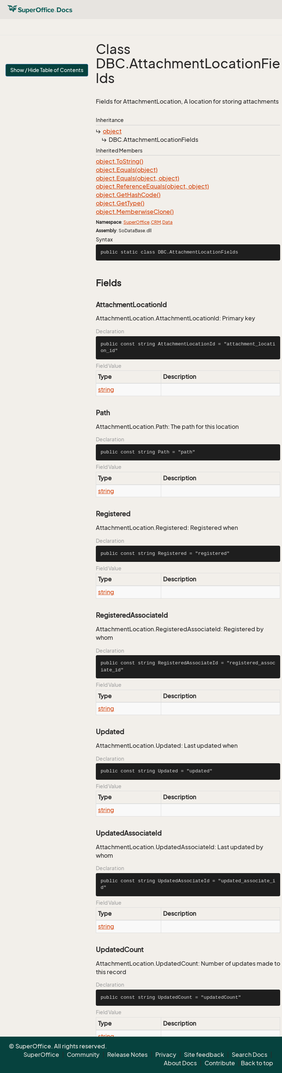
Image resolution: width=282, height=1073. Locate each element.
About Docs (180, 1063)
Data (167, 222)
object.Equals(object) (127, 169)
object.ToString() (119, 161)
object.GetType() (120, 203)
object (112, 131)
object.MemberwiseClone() (135, 211)
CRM (156, 222)
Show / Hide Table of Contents (46, 70)
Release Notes (127, 1054)
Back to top (257, 1063)
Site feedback (204, 1054)
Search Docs (249, 1054)
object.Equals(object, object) (137, 178)
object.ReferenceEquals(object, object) (152, 186)
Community (83, 1054)
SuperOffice (136, 222)
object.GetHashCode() (128, 194)
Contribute (220, 1063)
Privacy (165, 1054)
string (106, 389)
